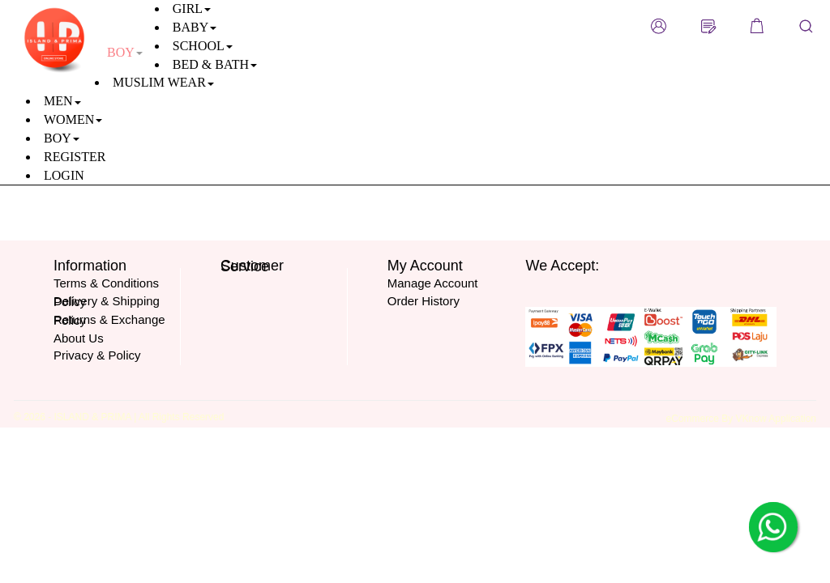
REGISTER (74, 157)
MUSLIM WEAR (163, 82)
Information (89, 265)
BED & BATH (215, 64)
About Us (78, 338)
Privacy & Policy (97, 355)
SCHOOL (203, 46)
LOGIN (64, 175)
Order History (423, 301)
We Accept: (562, 265)
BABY (194, 27)
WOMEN (73, 119)
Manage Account (432, 283)
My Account (425, 265)
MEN (62, 101)
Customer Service (252, 266)
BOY (61, 138)
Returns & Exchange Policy (109, 320)
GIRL (192, 8)
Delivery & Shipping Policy (106, 301)
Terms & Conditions (106, 283)
